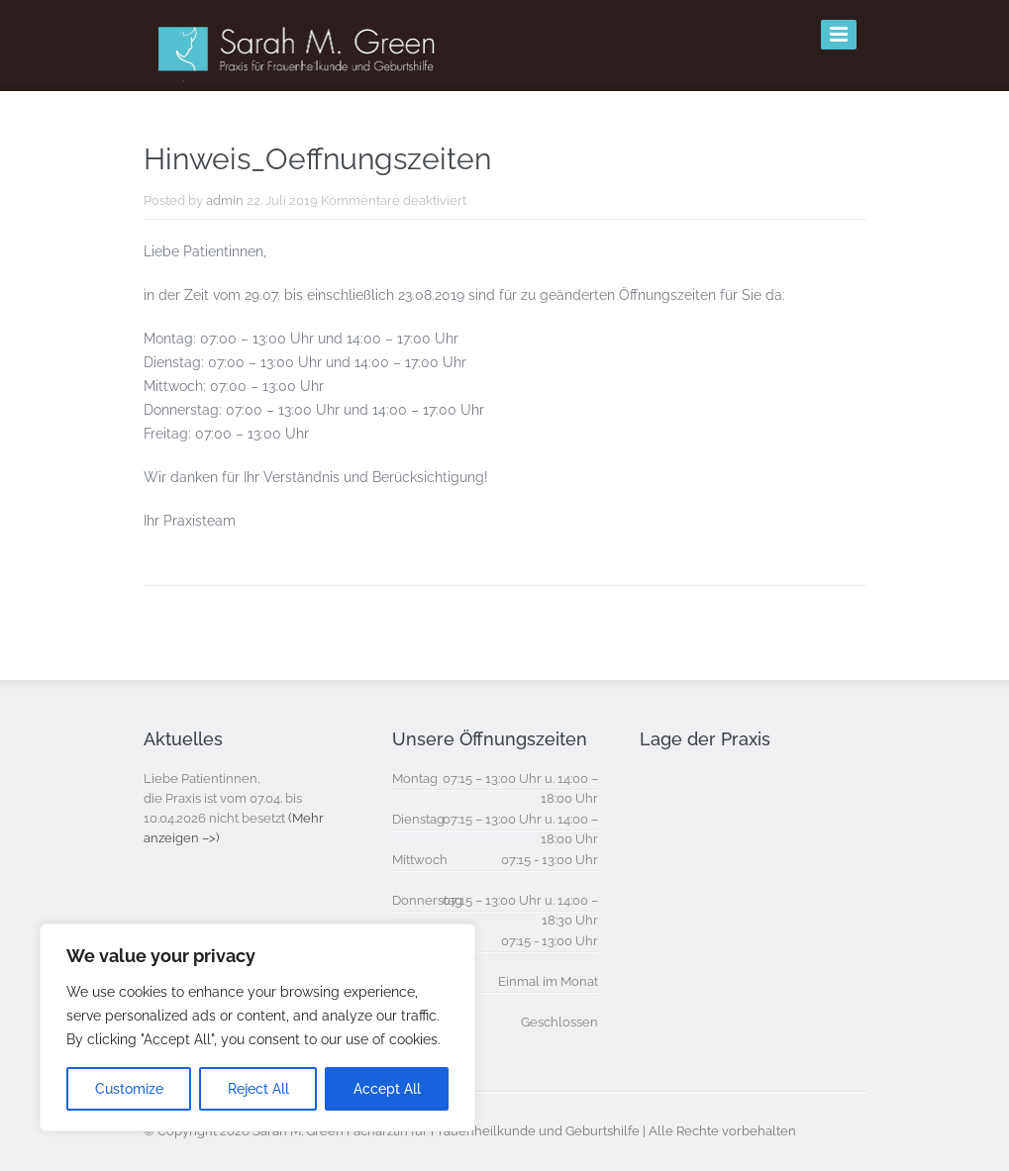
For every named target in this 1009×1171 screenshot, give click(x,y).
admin (225, 200)
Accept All (387, 1089)
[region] (257, 1027)
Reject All (258, 1089)
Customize (129, 1089)
